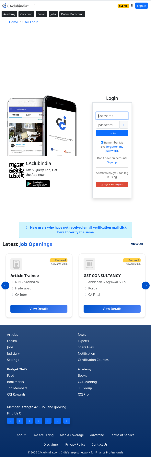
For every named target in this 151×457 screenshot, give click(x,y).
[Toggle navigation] (34, 5)
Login (112, 133)
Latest (27, 244)
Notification (86, 353)
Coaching (26, 14)
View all (140, 244)
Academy (9, 14)
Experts (83, 341)
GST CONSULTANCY (102, 275)
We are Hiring (43, 435)
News (82, 334)
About (21, 435)
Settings (13, 360)
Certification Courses (93, 360)
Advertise (97, 435)
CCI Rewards (16, 394)
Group (85, 388)
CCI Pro (83, 394)
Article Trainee (24, 275)
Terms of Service (122, 435)
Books (41, 14)
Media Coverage (72, 435)
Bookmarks (15, 382)
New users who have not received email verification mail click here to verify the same (75, 229)
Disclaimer (51, 444)
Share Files (86, 347)
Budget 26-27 (17, 369)
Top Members (17, 388)
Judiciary (13, 353)
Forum (12, 341)
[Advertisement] (75, 58)
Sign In (141, 5)
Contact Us (99, 444)
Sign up (112, 162)
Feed (10, 375)
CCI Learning (87, 382)
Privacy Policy (75, 444)
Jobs (53, 14)
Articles (12, 334)
